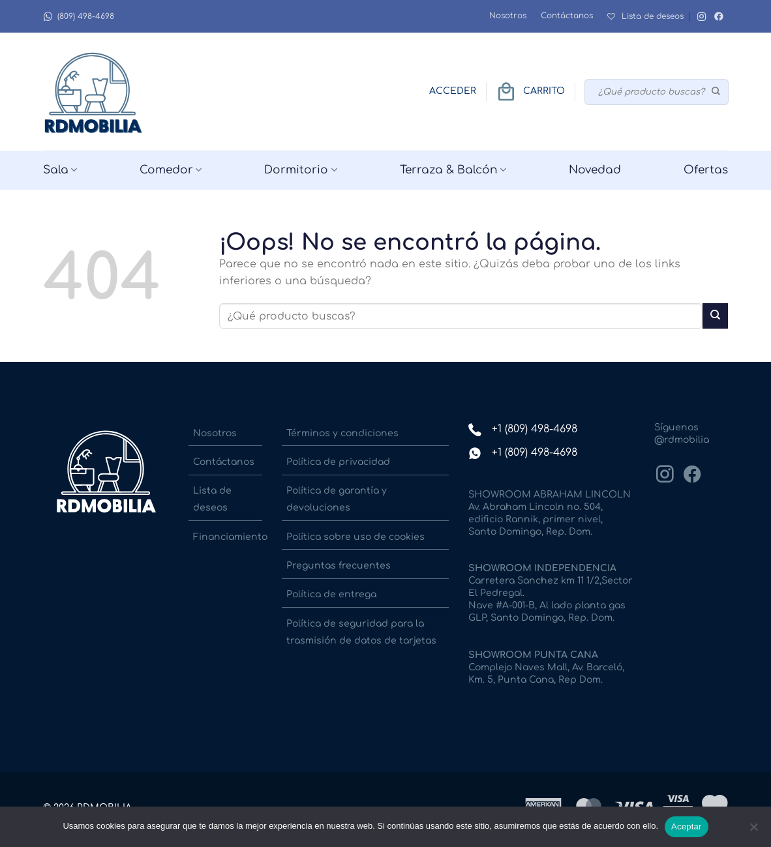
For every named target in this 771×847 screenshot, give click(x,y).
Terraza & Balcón (453, 170)
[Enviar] (716, 92)
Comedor (171, 170)
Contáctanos (567, 15)
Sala (60, 170)
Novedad (595, 170)
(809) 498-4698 (78, 16)
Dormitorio (300, 170)
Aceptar (686, 826)
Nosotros (507, 15)
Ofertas (706, 170)
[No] (753, 830)
